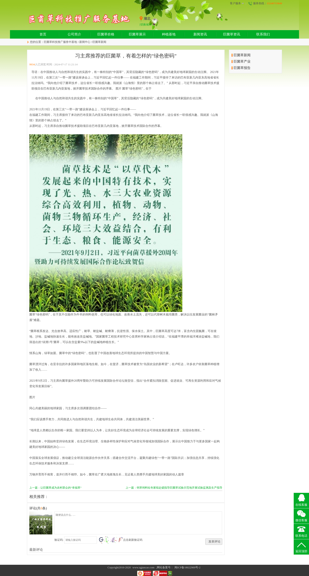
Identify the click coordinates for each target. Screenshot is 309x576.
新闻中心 (84, 41)
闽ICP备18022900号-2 (187, 567)
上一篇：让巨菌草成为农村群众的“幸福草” (55, 487)
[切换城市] (146, 24)
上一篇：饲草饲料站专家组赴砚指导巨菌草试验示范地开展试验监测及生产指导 (174, 487)
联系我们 (263, 34)
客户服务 (237, 3)
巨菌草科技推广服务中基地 (60, 41)
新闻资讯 (200, 34)
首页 (43, 34)
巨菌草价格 (105, 34)
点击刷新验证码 (132, 539)
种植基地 (169, 34)
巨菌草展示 (137, 34)
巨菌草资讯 (231, 34)
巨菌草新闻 (99, 41)
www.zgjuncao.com (143, 567)
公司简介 (74, 34)
